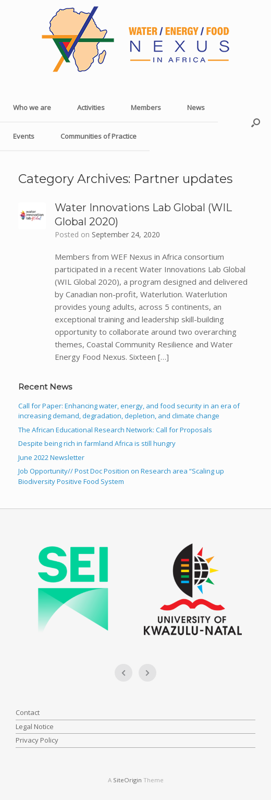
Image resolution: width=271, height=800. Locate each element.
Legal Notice (35, 726)
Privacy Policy (37, 740)
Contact (28, 712)
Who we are (32, 107)
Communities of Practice (98, 136)
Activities (91, 107)
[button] (255, 122)
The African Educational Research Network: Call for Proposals (115, 429)
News (196, 107)
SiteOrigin (127, 780)
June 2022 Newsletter (51, 457)
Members (146, 107)
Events (23, 136)
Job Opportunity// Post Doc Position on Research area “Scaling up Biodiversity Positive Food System (121, 476)
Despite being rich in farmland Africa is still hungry (97, 443)
